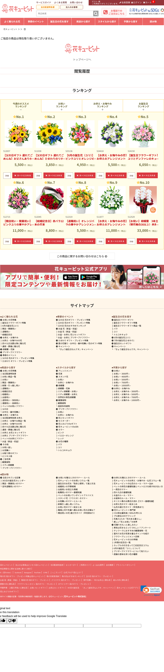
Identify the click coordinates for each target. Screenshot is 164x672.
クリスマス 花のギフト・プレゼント (66, 580)
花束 (59, 373)
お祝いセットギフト (38, 588)
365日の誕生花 (73, 588)
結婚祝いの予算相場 (67, 486)
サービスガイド (43, 2)
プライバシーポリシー (125, 565)
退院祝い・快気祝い (11, 400)
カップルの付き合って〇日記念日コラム (131, 545)
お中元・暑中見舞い (11, 411)
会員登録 (124, 2)
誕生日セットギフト (122, 343)
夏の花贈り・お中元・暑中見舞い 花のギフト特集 (79, 343)
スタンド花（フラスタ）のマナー (72, 498)
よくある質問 (60, 2)
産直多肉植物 (64, 406)
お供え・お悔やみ (10, 337)
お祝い (5, 379)
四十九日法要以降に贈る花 (14, 343)
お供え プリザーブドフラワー (15, 435)
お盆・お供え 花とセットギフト (72, 334)
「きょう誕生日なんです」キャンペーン (75, 349)
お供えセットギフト (57, 588)
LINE (45, 572)
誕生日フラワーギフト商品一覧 (127, 325)
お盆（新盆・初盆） (11, 441)
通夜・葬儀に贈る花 (11, 346)
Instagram (27, 572)
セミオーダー (63, 420)
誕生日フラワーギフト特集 (14, 322)
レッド (61, 438)
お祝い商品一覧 (9, 376)
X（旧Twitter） (6, 572)
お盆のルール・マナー (123, 495)
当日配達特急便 (48, 7)
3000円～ (122, 373)
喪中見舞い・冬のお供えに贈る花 (96, 580)
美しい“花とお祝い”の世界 (125, 521)
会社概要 (109, 565)
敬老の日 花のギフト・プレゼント (35, 580)
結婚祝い (6, 394)
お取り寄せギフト (10, 453)
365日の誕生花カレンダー (13, 480)
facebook (18, 572)
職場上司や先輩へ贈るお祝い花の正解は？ (76, 510)
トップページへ (82, 57)
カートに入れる (22, 175)
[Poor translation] (12, 621)
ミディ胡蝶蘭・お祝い (67, 391)
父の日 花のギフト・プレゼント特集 (18, 358)
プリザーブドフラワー (11, 352)
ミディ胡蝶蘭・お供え (67, 394)
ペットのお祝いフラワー (13, 406)
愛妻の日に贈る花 (7, 584)
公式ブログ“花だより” (72, 572)
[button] (151, 590)
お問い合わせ (76, 2)
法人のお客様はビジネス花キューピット (31, 565)
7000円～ (122, 382)
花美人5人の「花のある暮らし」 (128, 518)
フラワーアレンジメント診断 (126, 536)
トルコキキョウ (120, 334)
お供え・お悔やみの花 (12, 340)
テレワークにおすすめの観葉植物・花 (130, 530)
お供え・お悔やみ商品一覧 (14, 420)
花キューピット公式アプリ (127, 588)
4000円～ (122, 376)
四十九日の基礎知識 (122, 492)
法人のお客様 (71, 7)
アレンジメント (64, 370)
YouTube (37, 572)
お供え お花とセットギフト (14, 432)
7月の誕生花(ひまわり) (123, 340)
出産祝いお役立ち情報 (68, 489)
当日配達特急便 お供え (12, 417)
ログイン (136, 2)
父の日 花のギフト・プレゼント (99, 576)
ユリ (116, 331)
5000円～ (122, 379)
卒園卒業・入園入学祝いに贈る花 (13, 588)
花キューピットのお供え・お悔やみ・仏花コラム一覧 (137, 480)
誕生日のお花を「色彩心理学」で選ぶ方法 (76, 483)
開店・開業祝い (9, 328)
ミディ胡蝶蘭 (8, 464)
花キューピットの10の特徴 (126, 539)
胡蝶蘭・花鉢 (7, 349)
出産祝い (6, 397)
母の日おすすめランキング (72, 576)
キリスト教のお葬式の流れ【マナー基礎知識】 (134, 501)
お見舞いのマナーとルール (70, 501)
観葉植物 (6, 462)
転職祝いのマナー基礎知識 (70, 492)
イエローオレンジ (66, 435)
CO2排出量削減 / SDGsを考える (128, 512)
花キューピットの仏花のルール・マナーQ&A (133, 483)
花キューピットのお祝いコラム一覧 (73, 480)
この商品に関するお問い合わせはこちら (82, 256)
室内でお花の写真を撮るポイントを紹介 (131, 533)
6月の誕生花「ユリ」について (127, 548)
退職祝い (6, 331)
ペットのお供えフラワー (13, 438)
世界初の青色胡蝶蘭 (67, 397)
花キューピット (6, 565)
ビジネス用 (7, 456)
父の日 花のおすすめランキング (72, 325)
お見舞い (6, 450)
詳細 (7, 175)
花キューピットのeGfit (67, 426)
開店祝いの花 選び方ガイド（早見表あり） (77, 512)
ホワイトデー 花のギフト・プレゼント (73, 584)
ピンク (61, 432)
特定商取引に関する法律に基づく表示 (15, 569)
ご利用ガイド (84, 565)
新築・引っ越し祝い (11, 385)
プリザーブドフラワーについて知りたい (131, 551)
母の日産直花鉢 (53, 576)
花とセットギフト (65, 417)
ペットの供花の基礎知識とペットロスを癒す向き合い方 (138, 486)
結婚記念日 (7, 334)
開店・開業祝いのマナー (13, 483)
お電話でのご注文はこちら (116, 12)
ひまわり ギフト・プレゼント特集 (17, 361)
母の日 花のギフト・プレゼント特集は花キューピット (22, 576)
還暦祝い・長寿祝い (11, 403)
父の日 (5, 409)
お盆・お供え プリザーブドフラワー (74, 337)
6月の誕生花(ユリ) (10, 325)
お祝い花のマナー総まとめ (70, 507)
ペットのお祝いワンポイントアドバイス (75, 495)
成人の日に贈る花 (120, 580)
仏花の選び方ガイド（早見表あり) (129, 507)
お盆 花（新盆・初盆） (68, 331)
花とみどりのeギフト (66, 423)
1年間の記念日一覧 (122, 542)
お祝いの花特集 (9, 319)
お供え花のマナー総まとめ (125, 504)
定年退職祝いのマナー (12, 486)
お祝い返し (7, 447)
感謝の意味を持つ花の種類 (125, 554)
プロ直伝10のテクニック (125, 515)
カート (147, 2)
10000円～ (122, 385)
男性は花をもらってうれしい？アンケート (132, 527)
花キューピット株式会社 (75, 596)
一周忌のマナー (120, 489)
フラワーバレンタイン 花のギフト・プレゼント (36, 584)
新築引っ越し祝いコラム (69, 504)
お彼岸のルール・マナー (124, 498)
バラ (116, 328)
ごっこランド (55, 572)
